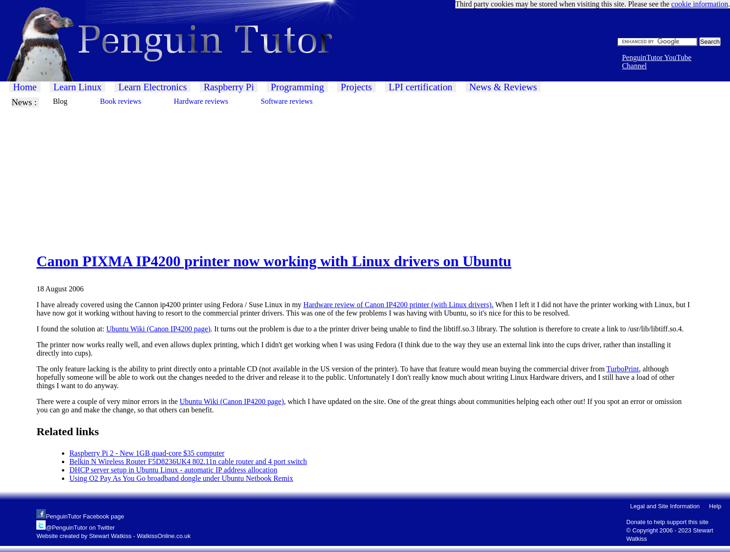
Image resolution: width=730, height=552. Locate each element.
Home (25, 86)
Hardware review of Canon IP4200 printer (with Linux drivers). (398, 305)
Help (715, 506)
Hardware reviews (201, 101)
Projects (356, 86)
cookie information (699, 4)
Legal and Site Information (665, 506)
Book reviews (120, 101)
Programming (297, 86)
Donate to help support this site (667, 521)
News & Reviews (503, 86)
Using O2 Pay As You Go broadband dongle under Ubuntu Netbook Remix (181, 478)
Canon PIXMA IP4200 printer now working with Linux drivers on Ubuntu (273, 261)
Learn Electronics (152, 86)
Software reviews (287, 101)
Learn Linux (77, 86)
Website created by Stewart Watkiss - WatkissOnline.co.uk (113, 535)
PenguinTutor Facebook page (85, 516)
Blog (60, 101)
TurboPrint (623, 369)
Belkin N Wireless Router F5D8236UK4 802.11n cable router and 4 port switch (188, 461)
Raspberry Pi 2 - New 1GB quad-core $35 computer (146, 453)
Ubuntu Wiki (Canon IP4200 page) (158, 329)
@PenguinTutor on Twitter (80, 527)
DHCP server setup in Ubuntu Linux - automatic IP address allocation (173, 470)
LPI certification (421, 86)
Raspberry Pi (228, 86)
